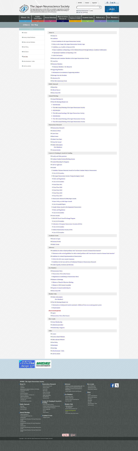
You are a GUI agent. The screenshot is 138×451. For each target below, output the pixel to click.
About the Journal (56, 142)
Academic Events (46, 417)
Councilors (55, 61)
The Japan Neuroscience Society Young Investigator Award (68, 176)
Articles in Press (56, 130)
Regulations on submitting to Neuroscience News (66, 276)
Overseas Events (56, 241)
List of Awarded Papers (59, 204)
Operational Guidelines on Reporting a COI (64, 52)
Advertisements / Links (29, 61)
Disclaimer (26, 51)
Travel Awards (56, 215)
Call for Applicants (57, 164)
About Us (54, 35)
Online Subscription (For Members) (47, 396)
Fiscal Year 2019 (57, 190)
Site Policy (26, 47)
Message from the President (59, 75)
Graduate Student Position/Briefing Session (63, 159)
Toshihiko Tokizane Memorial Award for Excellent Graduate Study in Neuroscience (75, 170)
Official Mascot (56, 90)
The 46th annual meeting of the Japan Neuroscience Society (68, 113)
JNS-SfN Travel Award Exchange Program (64, 218)
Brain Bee (54, 87)
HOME (80, 2)
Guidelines (55, 38)
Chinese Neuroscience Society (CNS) (62, 229)
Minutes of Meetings (57, 279)
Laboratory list (56, 78)
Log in (53, 313)
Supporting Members (57, 69)
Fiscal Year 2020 (57, 187)
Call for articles (27, 66)
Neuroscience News (57, 271)
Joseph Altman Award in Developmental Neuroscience (67, 207)
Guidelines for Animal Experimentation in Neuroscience (67, 256)
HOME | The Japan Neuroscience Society (32, 381)
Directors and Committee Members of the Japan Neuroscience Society (70, 58)
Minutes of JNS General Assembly (62, 285)
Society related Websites (29, 37)
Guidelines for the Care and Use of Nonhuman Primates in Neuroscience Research (74, 262)
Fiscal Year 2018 (57, 193)
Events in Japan (56, 238)
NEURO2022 (56, 116)
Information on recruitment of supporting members (66, 72)
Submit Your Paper (57, 139)
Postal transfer (56, 307)
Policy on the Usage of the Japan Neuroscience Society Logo (69, 44)
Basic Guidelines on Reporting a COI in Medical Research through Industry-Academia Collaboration (79, 50)
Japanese (94, 2)
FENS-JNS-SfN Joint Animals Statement (63, 259)
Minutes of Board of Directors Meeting (63, 282)
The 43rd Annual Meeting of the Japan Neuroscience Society (69, 121)
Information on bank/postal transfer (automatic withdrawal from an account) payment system (77, 305)
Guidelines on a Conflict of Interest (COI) (64, 47)
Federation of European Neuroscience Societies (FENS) (67, 224)
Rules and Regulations (59, 179)
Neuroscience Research (58, 128)
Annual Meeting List (57, 99)
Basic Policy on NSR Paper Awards (62, 201)
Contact (87, 2)
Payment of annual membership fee (61, 288)
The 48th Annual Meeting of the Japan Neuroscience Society (69, 107)
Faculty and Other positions (59, 156)
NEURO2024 (56, 110)
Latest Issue (55, 133)
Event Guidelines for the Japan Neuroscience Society (67, 41)
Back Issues (55, 136)
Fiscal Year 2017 (57, 195)
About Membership (57, 322)
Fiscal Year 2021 (57, 184)
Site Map (54, 348)
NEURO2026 (56, 104)
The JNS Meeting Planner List (60, 102)
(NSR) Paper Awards (64, 198)
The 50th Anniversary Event (59, 81)
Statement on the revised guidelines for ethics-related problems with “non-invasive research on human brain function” (84, 253)
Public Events (55, 244)
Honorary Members (57, 64)
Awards (54, 167)
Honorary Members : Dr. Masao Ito (62, 67)
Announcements (56, 150)
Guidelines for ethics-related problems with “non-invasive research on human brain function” (76, 250)
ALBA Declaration (58, 55)
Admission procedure (57, 325)
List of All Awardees (58, 173)
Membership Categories (58, 327)
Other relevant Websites (29, 42)
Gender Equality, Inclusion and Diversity (62, 264)
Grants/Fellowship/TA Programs (60, 162)
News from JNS (56, 93)
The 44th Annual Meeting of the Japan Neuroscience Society (69, 119)
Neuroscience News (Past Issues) (61, 273)
